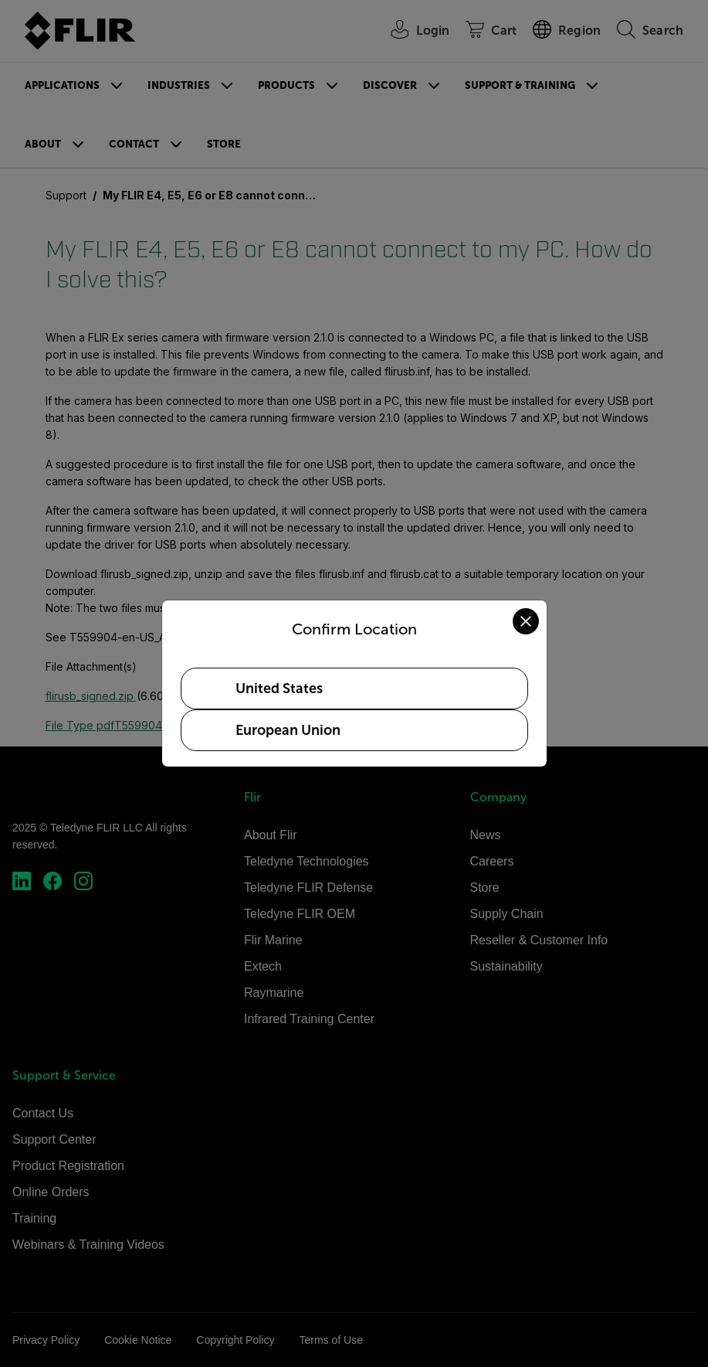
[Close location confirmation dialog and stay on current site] (526, 621)
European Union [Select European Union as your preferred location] (287, 730)
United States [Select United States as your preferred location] (279, 688)
